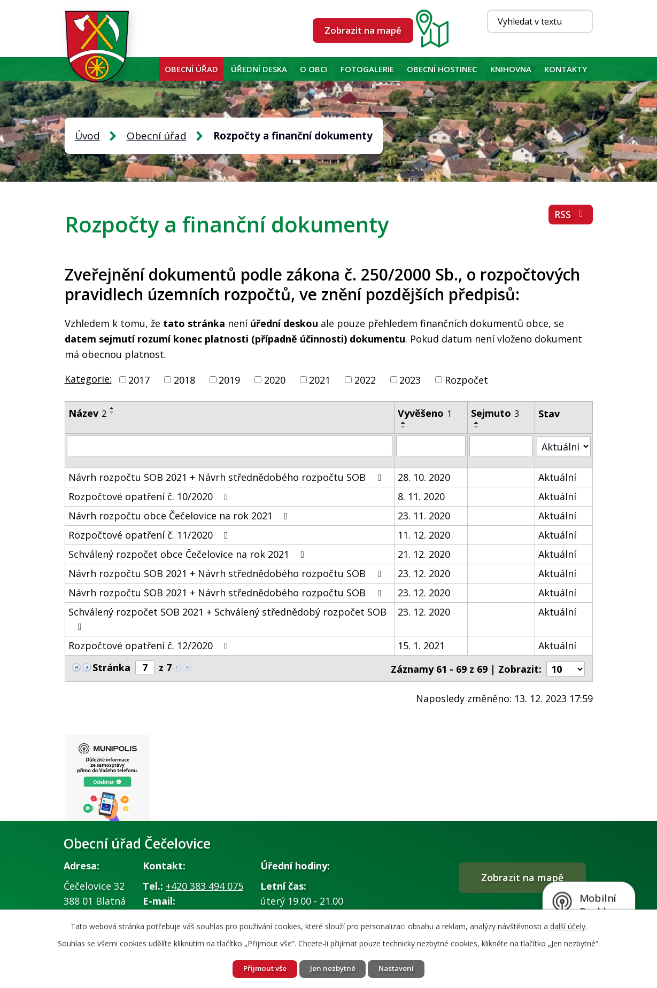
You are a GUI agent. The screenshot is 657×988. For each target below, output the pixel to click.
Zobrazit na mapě (362, 30)
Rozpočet (466, 379)
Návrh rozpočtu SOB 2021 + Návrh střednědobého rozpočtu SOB (226, 476)
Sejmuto (495, 413)
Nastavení (401, 968)
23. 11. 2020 (424, 515)
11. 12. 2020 (424, 534)
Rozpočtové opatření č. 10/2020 (150, 495)
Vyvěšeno (425, 413)
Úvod (148, 69)
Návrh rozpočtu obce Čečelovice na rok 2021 (180, 515)
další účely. (568, 925)
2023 (410, 379)
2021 (319, 379)
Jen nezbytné (333, 968)
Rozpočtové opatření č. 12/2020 (150, 645)
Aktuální (557, 476)
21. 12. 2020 (424, 553)
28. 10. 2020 (424, 476)
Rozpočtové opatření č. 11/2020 (150, 534)
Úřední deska (259, 69)
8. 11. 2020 (421, 495)
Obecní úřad (191, 69)
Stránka (111, 666)
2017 (139, 379)
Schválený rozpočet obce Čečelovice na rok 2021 (188, 553)
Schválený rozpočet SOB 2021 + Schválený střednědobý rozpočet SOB (227, 618)
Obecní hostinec (442, 69)
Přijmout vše (260, 968)
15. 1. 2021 (421, 645)
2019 (229, 379)
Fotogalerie (367, 69)
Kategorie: (88, 378)
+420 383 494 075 (204, 886)
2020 (274, 379)
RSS (570, 216)
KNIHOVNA (510, 69)
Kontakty (565, 69)
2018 (184, 379)
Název (87, 413)
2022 (365, 379)
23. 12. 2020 (424, 572)
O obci (313, 69)
